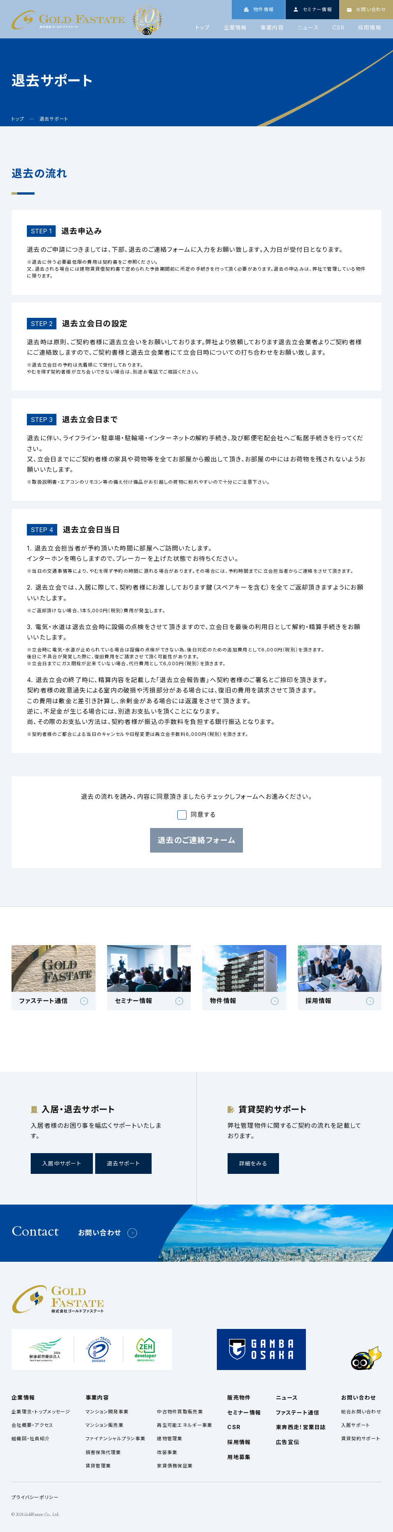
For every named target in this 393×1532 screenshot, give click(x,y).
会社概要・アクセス (33, 1425)
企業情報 (235, 27)
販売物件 (239, 1397)
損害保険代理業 (103, 1452)
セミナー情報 (244, 1412)
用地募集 (239, 1457)
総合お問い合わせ (361, 1412)
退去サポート (123, 1163)
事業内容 (272, 27)
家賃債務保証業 (175, 1466)
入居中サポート (61, 1163)
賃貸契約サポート (360, 1438)
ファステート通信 (297, 1412)
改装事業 (167, 1452)
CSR (338, 27)
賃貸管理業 (98, 1466)
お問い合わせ (100, 1233)
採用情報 (369, 27)
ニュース (308, 27)
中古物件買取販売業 (180, 1412)
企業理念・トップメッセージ (41, 1412)
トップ (202, 27)
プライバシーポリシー (35, 1497)
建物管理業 (169, 1438)
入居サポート (355, 1425)
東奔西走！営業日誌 (301, 1427)
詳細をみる (253, 1163)
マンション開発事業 (107, 1412)
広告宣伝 (287, 1442)
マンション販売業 (105, 1425)
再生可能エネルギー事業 (184, 1425)
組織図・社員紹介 (31, 1438)
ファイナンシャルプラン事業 (116, 1438)
